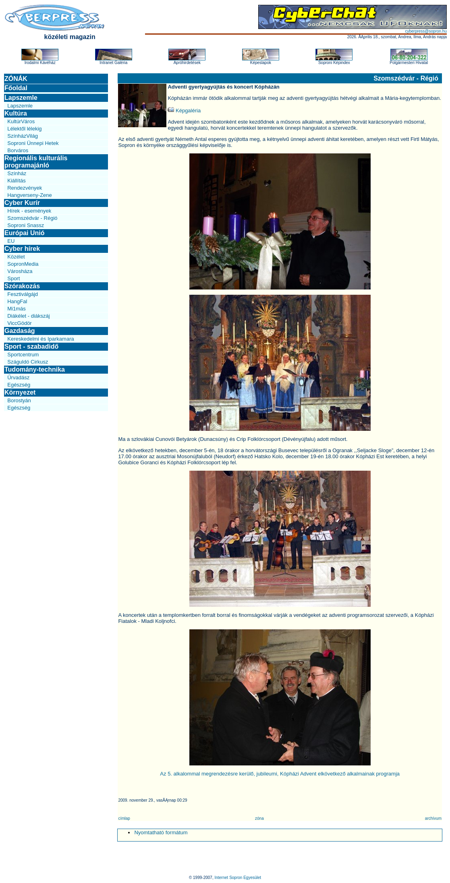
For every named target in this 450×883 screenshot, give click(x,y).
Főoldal (15, 88)
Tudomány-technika (34, 369)
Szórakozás (22, 286)
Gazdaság (19, 330)
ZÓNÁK (15, 78)
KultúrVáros (21, 121)
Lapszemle (20, 97)
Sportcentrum (23, 355)
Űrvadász (18, 377)
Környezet (19, 392)
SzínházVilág (22, 136)
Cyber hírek (22, 248)
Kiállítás (16, 181)
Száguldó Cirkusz (27, 362)
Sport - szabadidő (31, 346)
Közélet (16, 257)
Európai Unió (24, 233)
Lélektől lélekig (24, 129)
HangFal (17, 301)
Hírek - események (29, 211)
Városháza (19, 271)
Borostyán (19, 400)
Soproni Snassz (25, 225)
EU (11, 241)
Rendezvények (24, 188)
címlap (124, 818)
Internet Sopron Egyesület (237, 877)
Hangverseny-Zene (29, 195)
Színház (16, 173)
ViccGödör (19, 323)
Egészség (18, 385)
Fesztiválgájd (22, 294)
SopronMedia (22, 264)
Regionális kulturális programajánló (35, 162)
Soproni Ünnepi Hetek (32, 143)
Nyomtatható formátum (160, 832)
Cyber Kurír (22, 202)
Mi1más (16, 309)
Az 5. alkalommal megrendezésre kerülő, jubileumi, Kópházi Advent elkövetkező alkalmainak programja (280, 774)
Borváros (17, 150)
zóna (259, 818)
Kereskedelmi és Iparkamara (40, 339)
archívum (433, 818)
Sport (13, 278)
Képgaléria (184, 111)
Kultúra (15, 113)
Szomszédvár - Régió (32, 218)
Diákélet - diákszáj (28, 316)
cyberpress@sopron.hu (426, 31)
